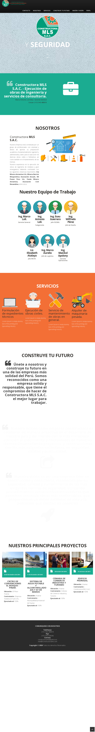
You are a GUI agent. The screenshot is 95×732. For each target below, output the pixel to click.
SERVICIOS (47, 10)
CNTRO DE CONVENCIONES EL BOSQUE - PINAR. (12, 584)
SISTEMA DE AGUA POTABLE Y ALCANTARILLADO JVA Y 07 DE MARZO (36, 586)
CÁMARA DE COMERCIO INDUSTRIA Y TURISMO (59, 581)
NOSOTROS (37, 10)
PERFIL (88, 10)
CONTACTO (26, 10)
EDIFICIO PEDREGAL (82, 579)
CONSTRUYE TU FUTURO (61, 10)
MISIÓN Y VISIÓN (77, 10)
